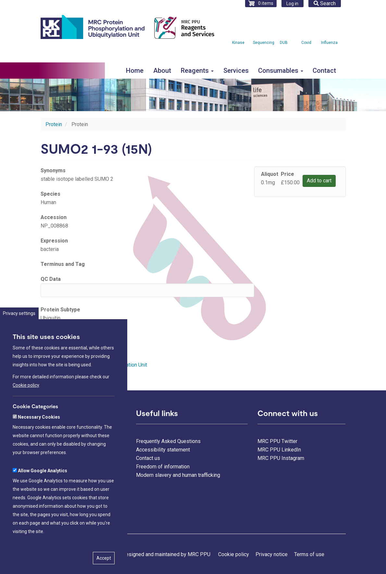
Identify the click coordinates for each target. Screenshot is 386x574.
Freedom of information (163, 466)
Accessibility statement (163, 450)
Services (236, 70)
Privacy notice (271, 554)
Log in (292, 3)
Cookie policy (26, 405)
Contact (324, 70)
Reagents (197, 70)
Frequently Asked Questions (168, 441)
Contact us (148, 458)
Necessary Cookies (39, 437)
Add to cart (319, 180)
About (162, 70)
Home (134, 70)
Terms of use (309, 554)
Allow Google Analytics (42, 490)
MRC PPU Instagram (280, 458)
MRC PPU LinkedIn (279, 450)
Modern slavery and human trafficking (178, 475)
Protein (53, 124)
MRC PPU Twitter (277, 441)
